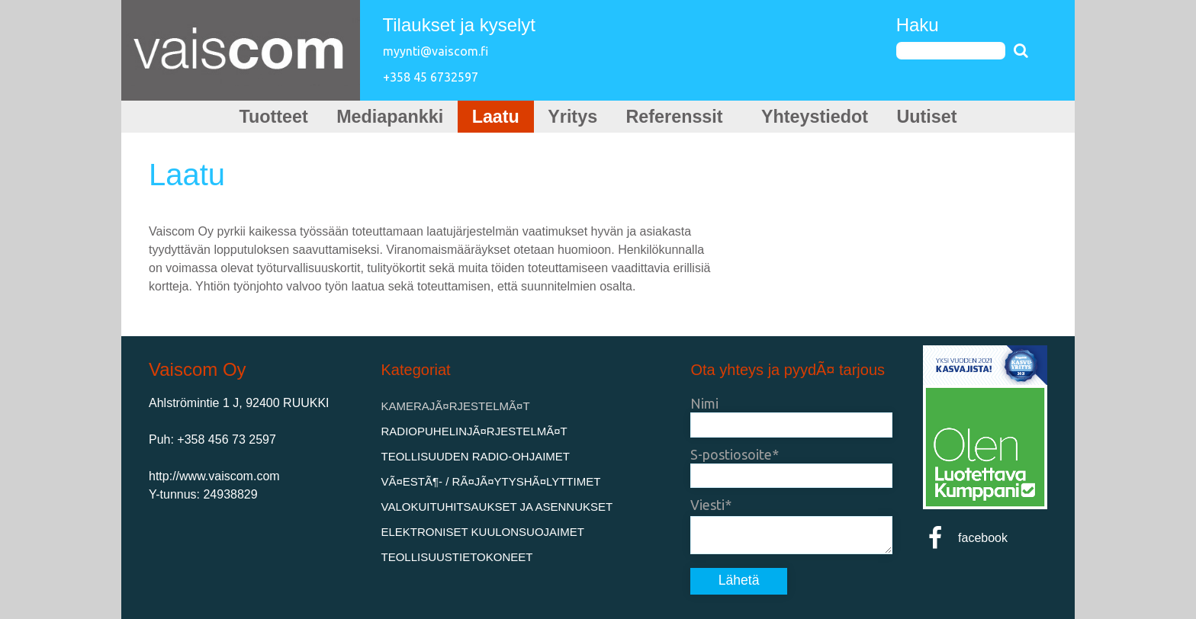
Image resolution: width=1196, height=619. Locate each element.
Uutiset (935, 117)
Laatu (492, 117)
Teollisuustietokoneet (457, 556)
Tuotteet (264, 117)
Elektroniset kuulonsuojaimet (482, 531)
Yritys (571, 117)
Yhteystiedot (821, 117)
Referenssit (681, 117)
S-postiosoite (731, 454)
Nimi (704, 403)
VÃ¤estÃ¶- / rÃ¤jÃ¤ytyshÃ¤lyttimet (491, 481)
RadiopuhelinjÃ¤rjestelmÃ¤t (474, 431)
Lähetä (739, 580)
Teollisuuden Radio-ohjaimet (476, 456)
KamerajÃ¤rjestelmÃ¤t (455, 405)
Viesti (707, 504)
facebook (965, 537)
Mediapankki (384, 117)
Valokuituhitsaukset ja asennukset (497, 506)
